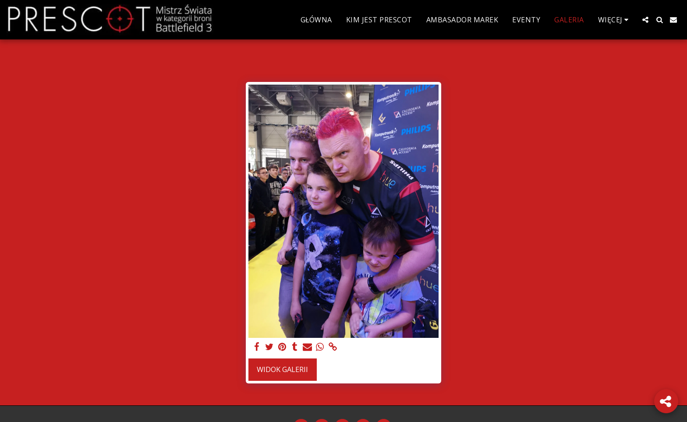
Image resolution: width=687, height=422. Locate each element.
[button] (645, 19)
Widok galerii (282, 369)
